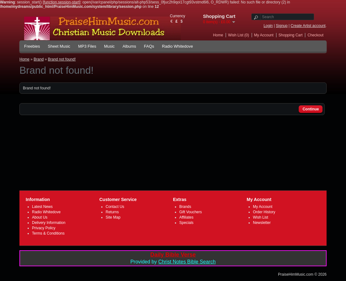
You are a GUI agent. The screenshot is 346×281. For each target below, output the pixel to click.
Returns (112, 212)
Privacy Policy (43, 228)
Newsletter (262, 222)
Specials (186, 222)
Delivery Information (49, 222)
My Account (264, 35)
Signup (281, 26)
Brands (185, 206)
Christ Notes (172, 261)
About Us (39, 217)
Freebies (32, 46)
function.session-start (61, 2)
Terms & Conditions (48, 233)
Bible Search (201, 261)
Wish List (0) (238, 35)
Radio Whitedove (177, 46)
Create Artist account (308, 26)
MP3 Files (87, 46)
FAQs (149, 46)
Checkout (315, 35)
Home (218, 35)
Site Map (113, 217)
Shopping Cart (291, 35)
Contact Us (115, 206)
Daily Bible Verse (173, 255)
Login (268, 26)
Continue (310, 109)
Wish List (260, 217)
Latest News (42, 206)
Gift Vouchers (190, 212)
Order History (264, 212)
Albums (129, 46)
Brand (39, 59)
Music (109, 46)
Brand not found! (62, 59)
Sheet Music (59, 46)
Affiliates (186, 217)
